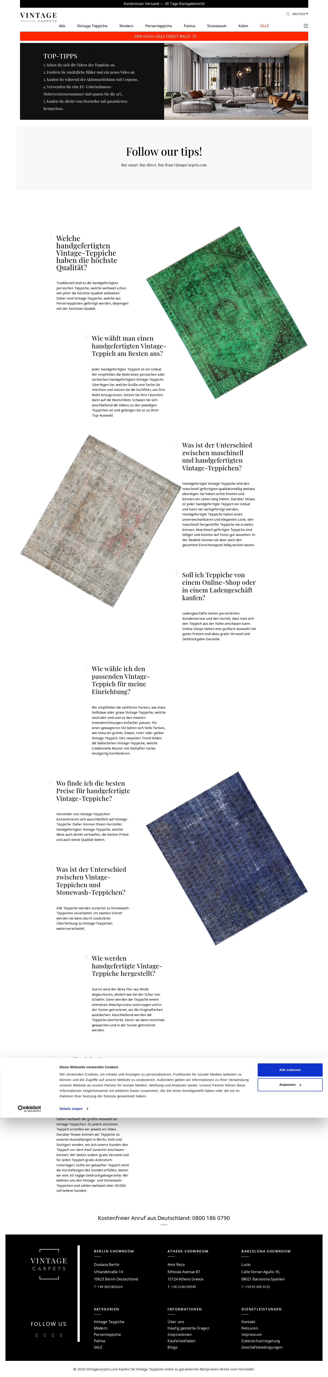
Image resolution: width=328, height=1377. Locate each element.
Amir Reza (176, 1264)
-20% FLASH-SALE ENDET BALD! (164, 36)
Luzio (245, 1264)
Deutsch (299, 13)
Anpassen (290, 1344)
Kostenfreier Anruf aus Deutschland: (145, 1217)
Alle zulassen (290, 1329)
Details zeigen (71, 1368)
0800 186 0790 (211, 1217)
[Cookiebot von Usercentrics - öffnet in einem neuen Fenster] (29, 1368)
